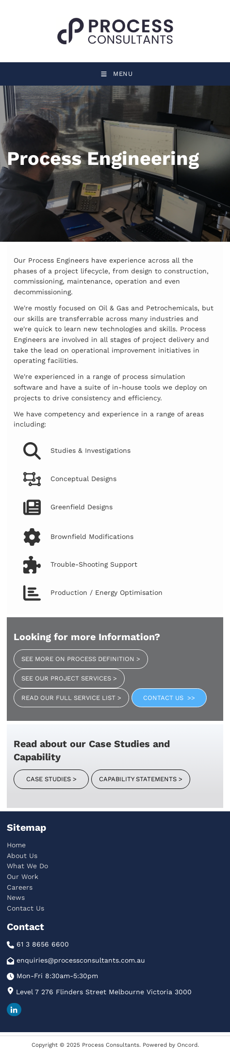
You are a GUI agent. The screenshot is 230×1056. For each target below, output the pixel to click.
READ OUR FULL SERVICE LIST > (64, 693)
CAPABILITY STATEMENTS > (133, 774)
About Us (22, 855)
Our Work (22, 876)
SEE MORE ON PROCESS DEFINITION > (73, 654)
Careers (20, 887)
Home (16, 845)
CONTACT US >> (157, 693)
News (16, 897)
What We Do (27, 866)
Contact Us (25, 908)
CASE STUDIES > (39, 774)
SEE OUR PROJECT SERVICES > (61, 674)
